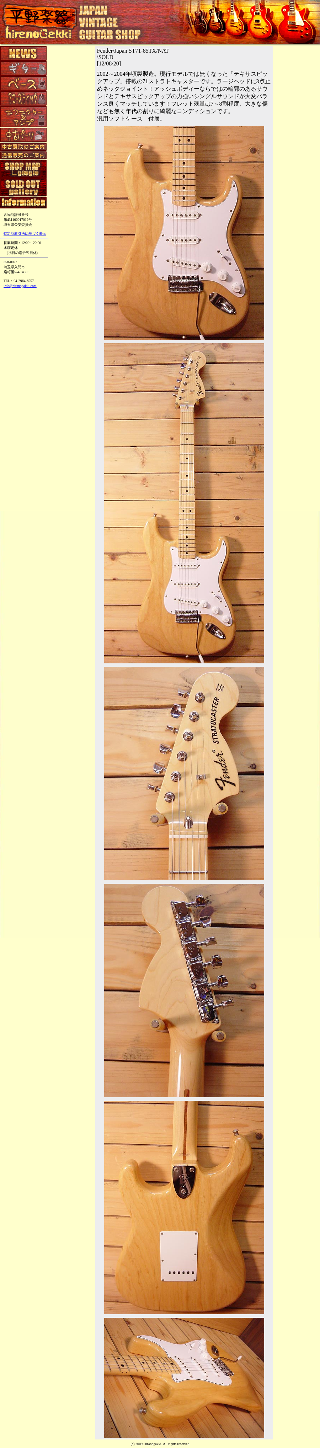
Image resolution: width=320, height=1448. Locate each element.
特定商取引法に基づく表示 (25, 233)
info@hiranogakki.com (20, 286)
